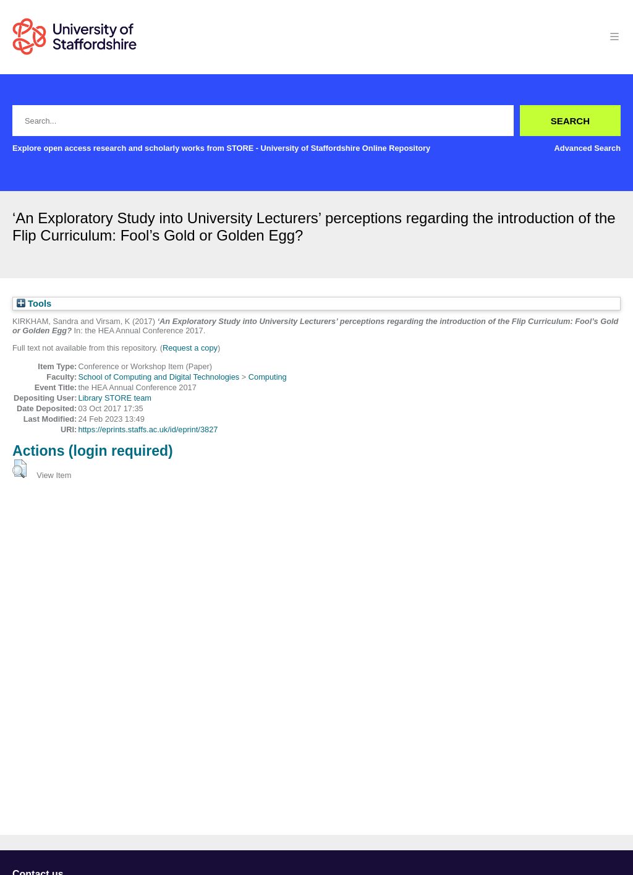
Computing (268, 377)
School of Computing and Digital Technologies (158, 377)
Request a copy (190, 347)
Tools (34, 304)
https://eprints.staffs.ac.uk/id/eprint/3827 (148, 429)
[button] (19, 468)
